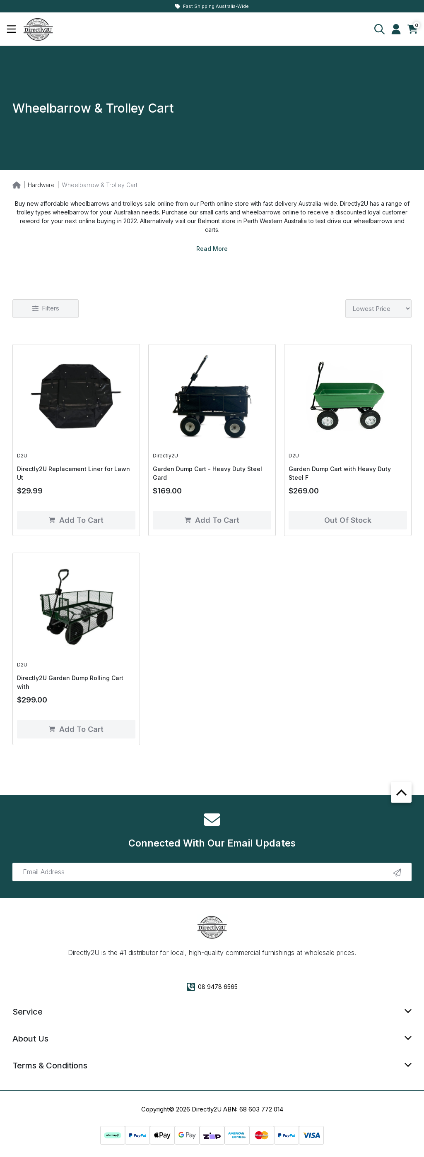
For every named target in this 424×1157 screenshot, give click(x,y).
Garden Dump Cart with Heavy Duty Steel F (340, 473)
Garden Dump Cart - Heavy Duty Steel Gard (207, 473)
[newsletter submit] (397, 872)
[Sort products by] (378, 308)
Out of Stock (347, 520)
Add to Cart (76, 520)
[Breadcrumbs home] (16, 184)
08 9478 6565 (212, 987)
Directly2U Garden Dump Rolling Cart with (70, 682)
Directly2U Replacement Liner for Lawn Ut (73, 473)
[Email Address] (212, 872)
